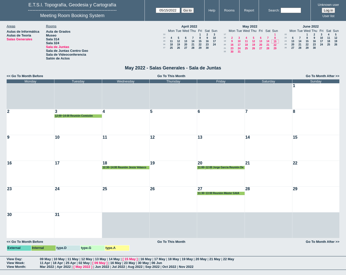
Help (211, 10)
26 (178, 47)
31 (239, 51)
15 (164, 41)
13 (164, 34)
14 (164, 38)
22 (200, 44)
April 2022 (189, 26)
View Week (15, 263)
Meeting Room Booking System (72, 15)
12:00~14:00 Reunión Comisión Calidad (74, 116)
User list (329, 16)
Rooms (229, 10)
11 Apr (45, 263)
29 (200, 47)
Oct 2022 (169, 267)
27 (185, 47)
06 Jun (157, 263)
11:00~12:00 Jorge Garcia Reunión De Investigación (220, 167)
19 (178, 44)
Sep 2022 (152, 267)
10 (214, 38)
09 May (45, 259)
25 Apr (71, 263)
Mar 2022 (47, 267)
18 (171, 44)
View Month (16, 267)
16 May (145, 259)
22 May (228, 259)
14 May (114, 259)
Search (273, 10)
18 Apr (58, 263)
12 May (86, 259)
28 (193, 47)
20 (185, 44)
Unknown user (328, 5)
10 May (59, 259)
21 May (214, 259)
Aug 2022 (135, 267)
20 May (201, 259)
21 (193, 44)
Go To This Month (171, 76)
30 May (143, 263)
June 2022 (311, 26)
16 (207, 41)
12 (178, 41)
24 (214, 44)
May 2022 (250, 26)
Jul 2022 (118, 267)
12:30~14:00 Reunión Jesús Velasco (124, 167)
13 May (100, 259)
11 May (72, 259)
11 (171, 41)
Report (249, 10)
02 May (84, 263)
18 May (173, 259)
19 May (187, 259)
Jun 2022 (102, 267)
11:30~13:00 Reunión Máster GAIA (218, 193)
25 (171, 47)
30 (207, 47)
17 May (159, 259)
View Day (14, 259)
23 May (129, 263)
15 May (130, 259)
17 (214, 41)
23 (207, 44)
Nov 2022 (186, 267)
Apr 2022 (64, 267)
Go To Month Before (27, 76)
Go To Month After (320, 76)
